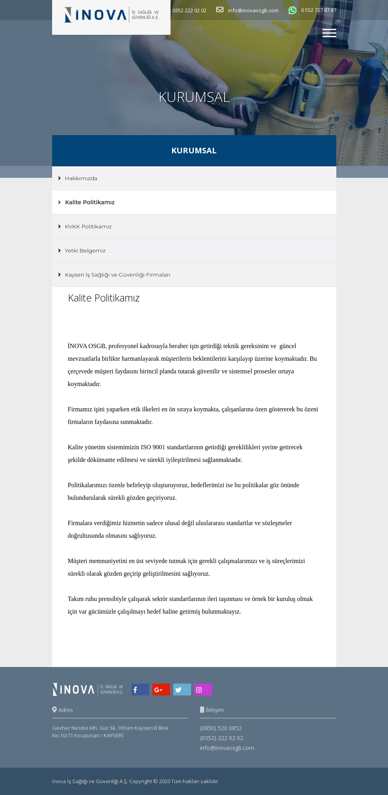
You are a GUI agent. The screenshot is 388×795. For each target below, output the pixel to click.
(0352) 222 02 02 (221, 738)
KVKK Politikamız (85, 226)
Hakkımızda (77, 178)
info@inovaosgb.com (227, 748)
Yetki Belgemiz (82, 250)
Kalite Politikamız (86, 202)
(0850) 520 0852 (221, 728)
